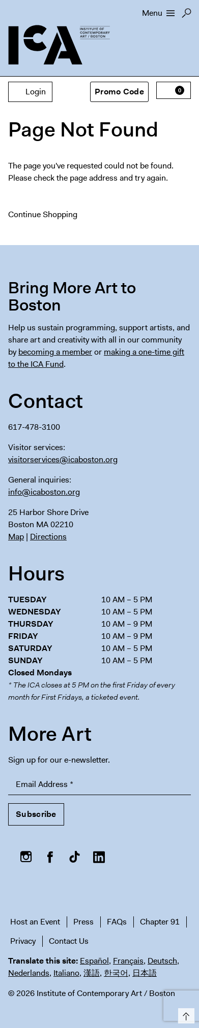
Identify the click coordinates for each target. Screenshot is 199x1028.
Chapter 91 (160, 921)
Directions (48, 536)
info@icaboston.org (44, 492)
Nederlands (28, 973)
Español (94, 960)
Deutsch (162, 960)
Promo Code (119, 91)
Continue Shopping (42, 214)
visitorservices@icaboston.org (63, 459)
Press (83, 921)
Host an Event (35, 921)
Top (184, 1014)
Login (30, 91)
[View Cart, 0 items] (173, 90)
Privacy (23, 941)
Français (128, 960)
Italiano (66, 973)
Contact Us (69, 941)
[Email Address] (99, 784)
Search (186, 15)
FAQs (117, 921)
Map (16, 536)
